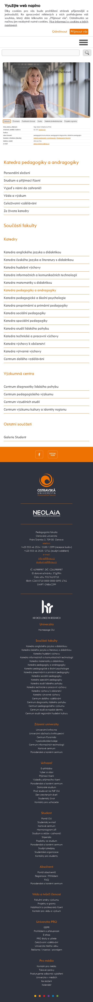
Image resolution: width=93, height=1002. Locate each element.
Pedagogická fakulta (63, 138)
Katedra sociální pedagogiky (25, 313)
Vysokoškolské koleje (46, 741)
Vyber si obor (46, 772)
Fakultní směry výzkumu (46, 900)
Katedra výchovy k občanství (24, 344)
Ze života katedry (16, 211)
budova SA (42, 130)
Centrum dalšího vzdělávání (24, 359)
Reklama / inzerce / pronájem (46, 950)
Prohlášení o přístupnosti (46, 931)
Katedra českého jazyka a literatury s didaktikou (39, 260)
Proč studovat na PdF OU (46, 791)
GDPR (46, 927)
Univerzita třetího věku (46, 946)
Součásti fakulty (20, 225)
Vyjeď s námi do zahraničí (22, 188)
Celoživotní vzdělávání (20, 203)
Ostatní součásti (18, 424)
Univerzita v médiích (46, 977)
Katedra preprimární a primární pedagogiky (36, 305)
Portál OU (46, 818)
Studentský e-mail (46, 822)
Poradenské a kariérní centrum (46, 752)
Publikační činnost (28, 121)
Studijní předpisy (46, 848)
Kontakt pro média (46, 966)
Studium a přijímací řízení (22, 180)
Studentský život (46, 798)
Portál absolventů (46, 872)
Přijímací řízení (46, 776)
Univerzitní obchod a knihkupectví (46, 733)
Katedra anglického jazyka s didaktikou (32, 252)
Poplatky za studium (46, 841)
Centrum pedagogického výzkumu (28, 394)
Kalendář (46, 985)
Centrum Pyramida (46, 737)
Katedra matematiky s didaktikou (28, 283)
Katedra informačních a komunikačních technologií (40, 275)
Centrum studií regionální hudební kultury (46, 713)
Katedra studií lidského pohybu (26, 328)
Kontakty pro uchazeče (47, 802)
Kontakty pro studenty (46, 856)
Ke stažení (46, 981)
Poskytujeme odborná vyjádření (46, 974)
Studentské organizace (46, 852)
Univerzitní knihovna (46, 730)
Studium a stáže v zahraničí (46, 833)
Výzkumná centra (19, 374)
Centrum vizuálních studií (22, 402)
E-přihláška (46, 768)
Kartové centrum (46, 748)
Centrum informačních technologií (46, 745)
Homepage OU (46, 630)
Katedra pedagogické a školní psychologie (35, 298)
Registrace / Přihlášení (46, 876)
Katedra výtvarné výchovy (22, 351)
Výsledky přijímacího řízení (46, 780)
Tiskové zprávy (46, 970)
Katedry (10, 239)
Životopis (16, 121)
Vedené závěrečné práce (53, 121)
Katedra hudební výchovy (22, 267)
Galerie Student (15, 437)
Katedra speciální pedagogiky (25, 321)
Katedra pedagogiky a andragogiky (45, 138)
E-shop (46, 935)
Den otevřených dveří (46, 795)
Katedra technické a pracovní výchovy (31, 336)
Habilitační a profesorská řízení (47, 907)
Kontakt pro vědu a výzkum (46, 911)
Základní (7, 121)
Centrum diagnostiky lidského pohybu (31, 387)
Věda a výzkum (15, 196)
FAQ (46, 880)
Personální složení (17, 173)
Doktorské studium (46, 787)
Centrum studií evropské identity (46, 710)
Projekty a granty (70, 121)
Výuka (39, 121)
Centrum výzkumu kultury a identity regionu (35, 409)
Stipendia (46, 837)
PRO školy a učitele (46, 938)
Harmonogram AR (46, 830)
